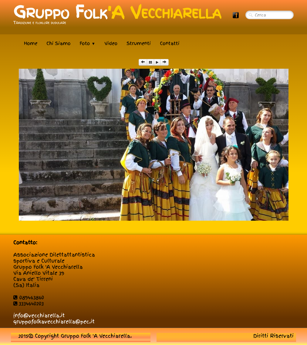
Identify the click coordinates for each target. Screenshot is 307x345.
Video (110, 43)
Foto (88, 43)
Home (30, 43)
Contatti (169, 43)
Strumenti (139, 43)
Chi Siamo (58, 43)
